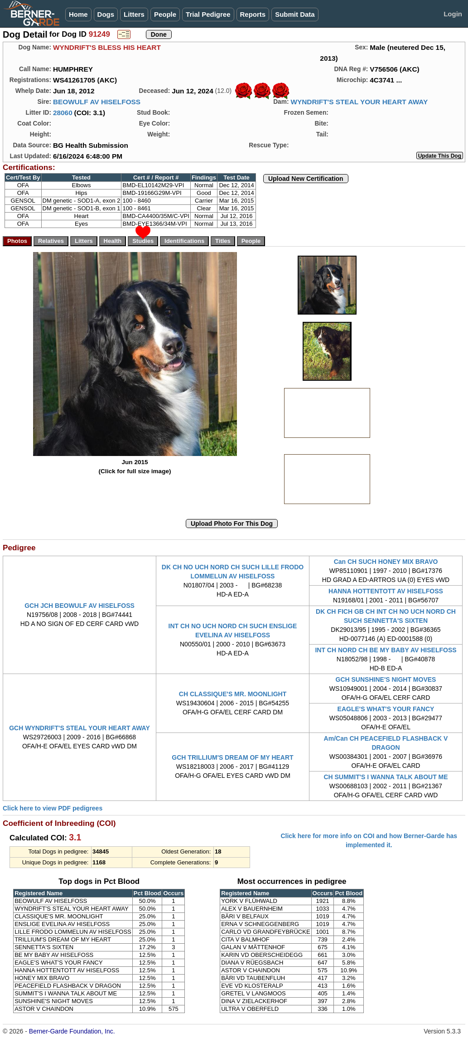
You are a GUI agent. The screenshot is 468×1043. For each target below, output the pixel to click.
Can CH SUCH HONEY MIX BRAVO (386, 561)
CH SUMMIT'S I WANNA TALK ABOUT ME (385, 777)
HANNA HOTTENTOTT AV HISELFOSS (385, 591)
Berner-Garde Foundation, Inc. (72, 1031)
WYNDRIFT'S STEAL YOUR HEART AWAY (359, 102)
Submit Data (295, 14)
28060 (62, 112)
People (165, 14)
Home (78, 14)
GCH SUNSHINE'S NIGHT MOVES (386, 679)
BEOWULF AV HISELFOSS (96, 102)
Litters (134, 14)
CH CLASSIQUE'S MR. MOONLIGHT (232, 694)
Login (453, 14)
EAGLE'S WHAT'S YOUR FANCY (386, 709)
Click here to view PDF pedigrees (52, 808)
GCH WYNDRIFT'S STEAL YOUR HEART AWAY (79, 728)
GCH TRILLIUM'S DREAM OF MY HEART (232, 757)
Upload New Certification (305, 178)
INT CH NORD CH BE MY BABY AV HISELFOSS (385, 650)
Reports (253, 14)
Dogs (106, 14)
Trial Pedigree (208, 14)
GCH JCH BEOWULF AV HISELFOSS (79, 605)
